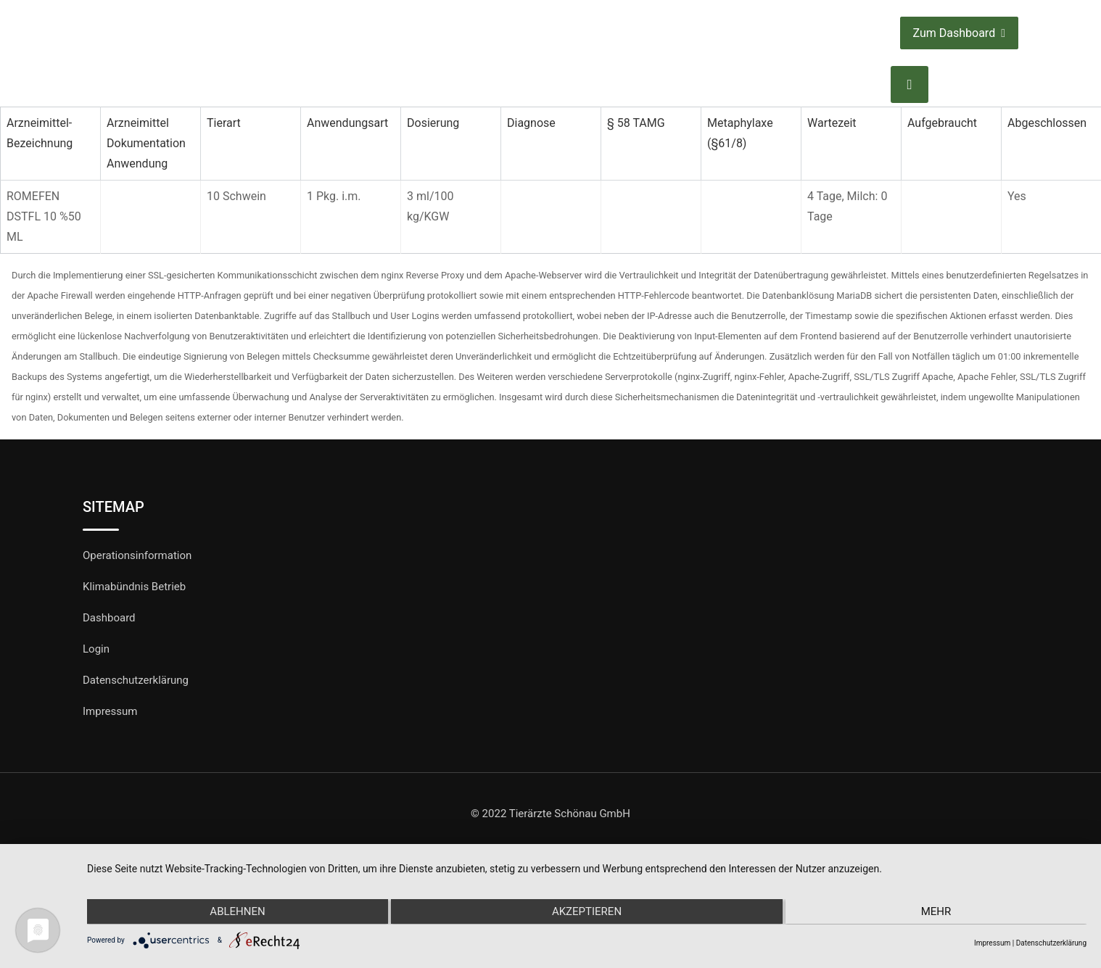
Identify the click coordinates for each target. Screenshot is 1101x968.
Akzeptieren (587, 912)
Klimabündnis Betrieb (134, 586)
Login (96, 648)
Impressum (110, 711)
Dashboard (109, 617)
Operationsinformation (137, 555)
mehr (938, 912)
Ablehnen (235, 912)
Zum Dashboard (959, 33)
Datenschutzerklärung (136, 680)
